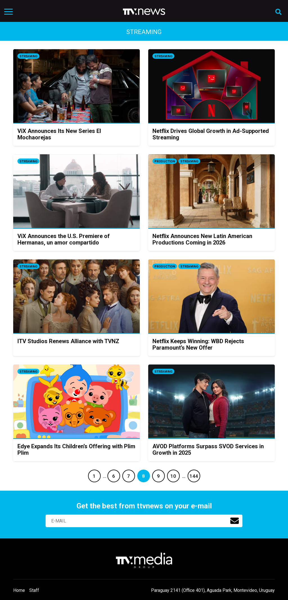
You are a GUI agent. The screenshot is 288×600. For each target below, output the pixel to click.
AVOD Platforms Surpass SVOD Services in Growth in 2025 (208, 449)
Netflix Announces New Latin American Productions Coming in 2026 (202, 239)
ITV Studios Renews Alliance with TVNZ (68, 341)
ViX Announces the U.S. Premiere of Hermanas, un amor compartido (63, 239)
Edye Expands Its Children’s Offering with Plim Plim (76, 449)
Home (19, 590)
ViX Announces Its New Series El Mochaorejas (59, 134)
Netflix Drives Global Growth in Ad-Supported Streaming (210, 134)
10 (173, 476)
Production (164, 161)
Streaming (28, 56)
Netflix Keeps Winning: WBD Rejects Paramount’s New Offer (198, 344)
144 (194, 476)
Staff (34, 590)
